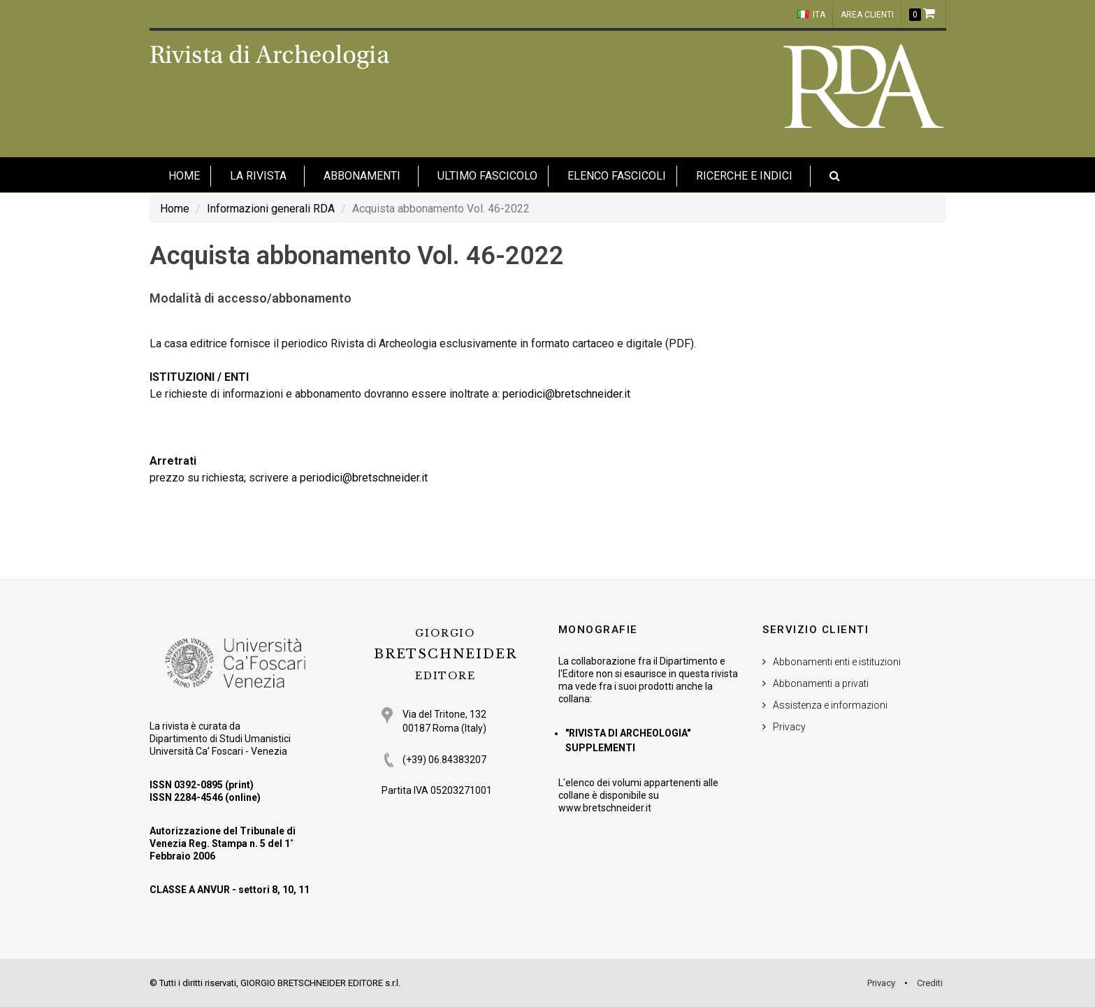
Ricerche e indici (744, 175)
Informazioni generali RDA (271, 208)
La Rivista (258, 175)
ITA (811, 15)
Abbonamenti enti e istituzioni (837, 661)
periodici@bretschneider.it (566, 393)
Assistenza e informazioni (830, 705)
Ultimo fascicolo (487, 175)
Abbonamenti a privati (821, 683)
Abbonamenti (362, 175)
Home (174, 208)
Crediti (930, 983)
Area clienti (867, 15)
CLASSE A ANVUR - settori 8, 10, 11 (230, 889)
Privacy (789, 726)
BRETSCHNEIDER (445, 654)
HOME (184, 175)
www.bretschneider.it (604, 807)
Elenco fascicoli (616, 175)
